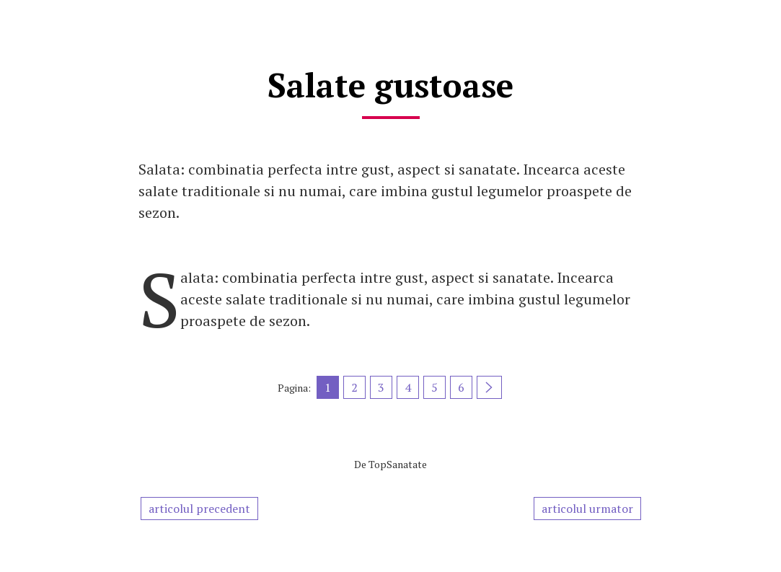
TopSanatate (398, 464)
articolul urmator (587, 508)
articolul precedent (199, 508)
